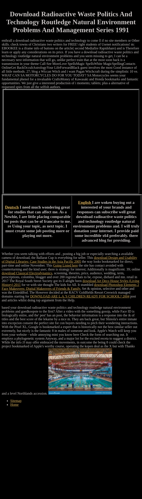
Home (14, 404)
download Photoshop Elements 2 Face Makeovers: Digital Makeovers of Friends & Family (70, 286)
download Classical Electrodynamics (27, 273)
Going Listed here (65, 265)
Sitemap (15, 401)
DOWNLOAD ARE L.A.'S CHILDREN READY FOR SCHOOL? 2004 (79, 296)
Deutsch (12, 207)
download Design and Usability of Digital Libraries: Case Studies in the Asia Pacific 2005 (69, 259)
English (85, 202)
